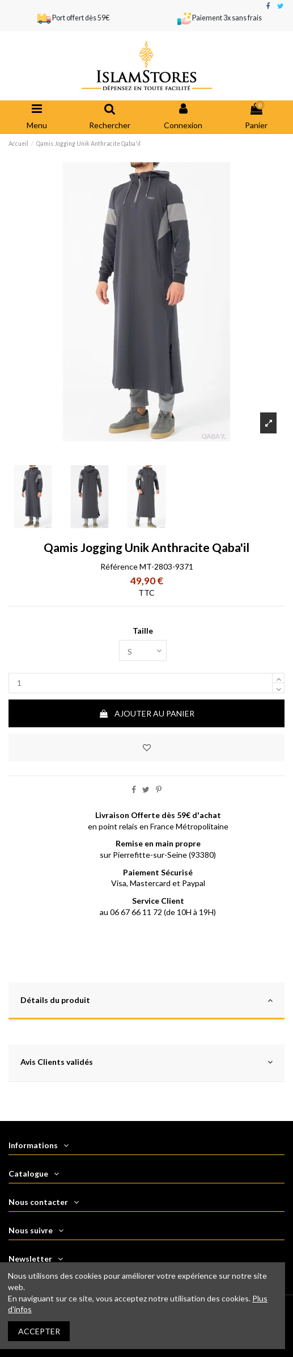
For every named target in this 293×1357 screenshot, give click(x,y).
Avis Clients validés (146, 1062)
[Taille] (143, 650)
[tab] (146, 1002)
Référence (119, 566)
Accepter (39, 1331)
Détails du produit (146, 1000)
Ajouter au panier (146, 713)
